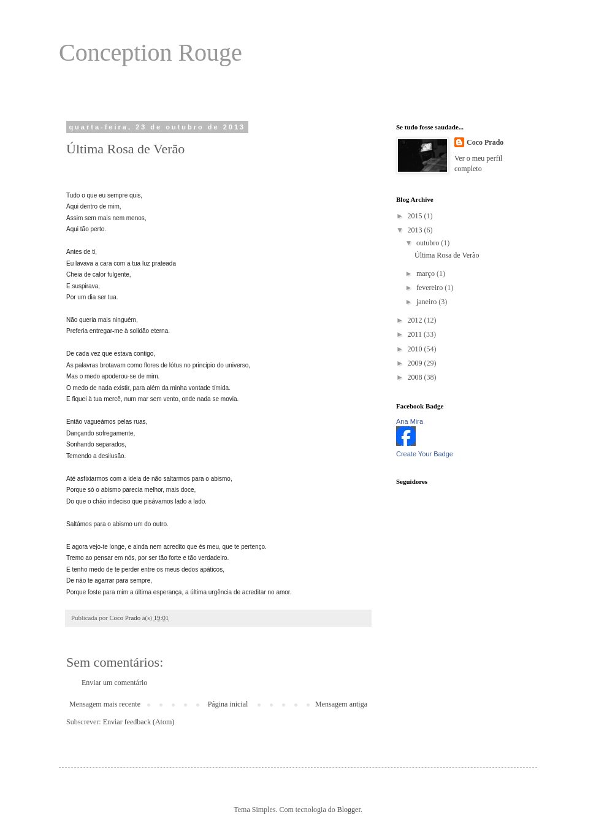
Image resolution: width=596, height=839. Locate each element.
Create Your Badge (424, 454)
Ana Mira (409, 421)
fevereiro (430, 287)
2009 (416, 363)
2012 (416, 320)
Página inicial (228, 704)
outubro (428, 243)
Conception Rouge (150, 52)
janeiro (427, 301)
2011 (416, 334)
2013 (416, 230)
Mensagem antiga (341, 704)
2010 (416, 349)
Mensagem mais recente (104, 704)
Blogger (349, 809)
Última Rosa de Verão (447, 255)
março (426, 273)
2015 (416, 216)
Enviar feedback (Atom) (139, 722)
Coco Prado (485, 142)
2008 (416, 377)
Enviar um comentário (114, 682)
